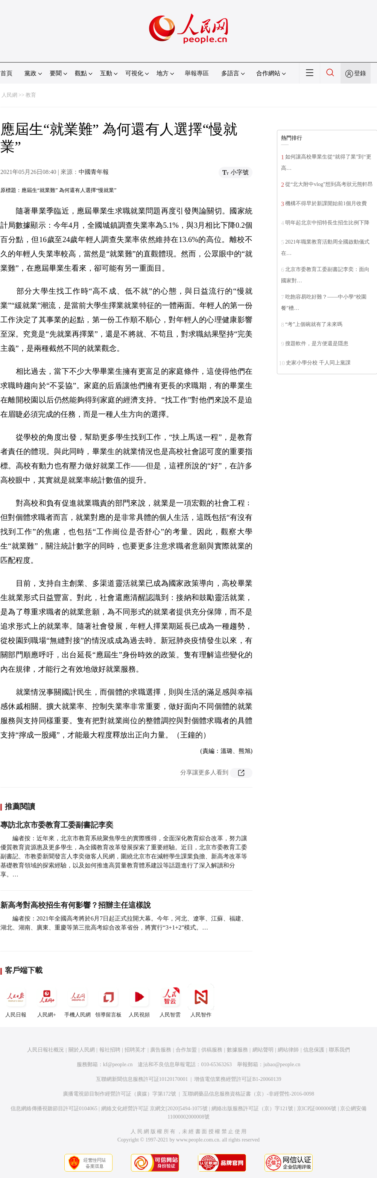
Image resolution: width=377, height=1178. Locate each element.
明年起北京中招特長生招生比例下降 (327, 223)
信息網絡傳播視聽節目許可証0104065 (54, 1108)
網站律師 (288, 1050)
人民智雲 (170, 1001)
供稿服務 (211, 1050)
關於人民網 (81, 1050)
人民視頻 (139, 1001)
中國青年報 (94, 172)
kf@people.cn (118, 1064)
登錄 (360, 73)
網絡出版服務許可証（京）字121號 (252, 1108)
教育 (31, 95)
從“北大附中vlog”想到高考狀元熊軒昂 (329, 184)
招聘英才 (135, 1050)
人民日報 (16, 1001)
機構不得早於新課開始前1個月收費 (326, 203)
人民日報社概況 (45, 1050)
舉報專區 (197, 73)
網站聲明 (263, 1050)
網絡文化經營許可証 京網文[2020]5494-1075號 (154, 1108)
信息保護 (313, 1050)
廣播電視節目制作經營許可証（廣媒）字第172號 (119, 1094)
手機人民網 (77, 1001)
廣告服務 (160, 1050)
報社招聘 (109, 1050)
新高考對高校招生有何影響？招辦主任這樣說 (75, 905)
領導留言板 (108, 1001)
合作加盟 (186, 1050)
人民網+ (46, 1001)
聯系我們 (339, 1050)
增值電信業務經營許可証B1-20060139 (237, 1079)
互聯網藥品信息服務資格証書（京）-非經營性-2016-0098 (248, 1094)
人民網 (9, 95)
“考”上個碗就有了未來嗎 (313, 324)
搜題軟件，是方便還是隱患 (316, 343)
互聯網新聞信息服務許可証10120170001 (142, 1079)
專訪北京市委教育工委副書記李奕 (56, 825)
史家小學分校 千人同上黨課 (318, 363)
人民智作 (201, 1001)
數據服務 (237, 1050)
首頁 (6, 73)
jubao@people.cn (281, 1064)
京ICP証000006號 (317, 1108)
